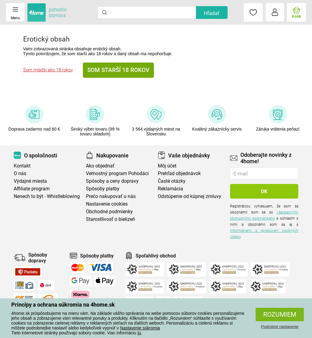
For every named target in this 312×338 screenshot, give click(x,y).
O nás (20, 173)
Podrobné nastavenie (280, 326)
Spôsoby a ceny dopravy (112, 181)
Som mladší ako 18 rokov (48, 70)
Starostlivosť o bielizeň (110, 219)
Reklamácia (170, 188)
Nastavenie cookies (107, 204)
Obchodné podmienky (109, 211)
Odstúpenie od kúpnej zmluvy (189, 196)
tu (139, 332)
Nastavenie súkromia (140, 327)
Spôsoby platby (102, 188)
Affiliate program (32, 188)
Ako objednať (100, 166)
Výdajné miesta (30, 181)
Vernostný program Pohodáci (117, 173)
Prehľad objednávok (179, 173)
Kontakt (22, 166)
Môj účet (167, 166)
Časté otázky (172, 181)
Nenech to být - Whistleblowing (47, 196)
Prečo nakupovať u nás (111, 196)
